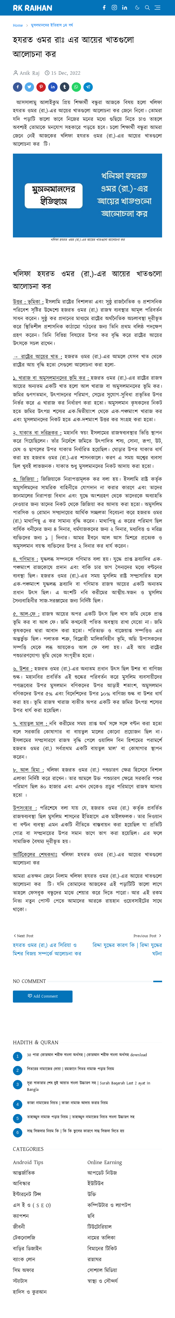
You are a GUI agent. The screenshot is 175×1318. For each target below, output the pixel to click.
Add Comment (43, 996)
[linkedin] (125, 8)
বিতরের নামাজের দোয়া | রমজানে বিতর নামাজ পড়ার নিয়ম (70, 1069)
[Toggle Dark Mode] (137, 7)
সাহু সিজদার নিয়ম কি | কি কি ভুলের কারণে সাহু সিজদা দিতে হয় (75, 1131)
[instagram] (114, 8)
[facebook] (104, 8)
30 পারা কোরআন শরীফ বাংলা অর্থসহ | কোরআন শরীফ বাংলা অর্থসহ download (87, 1055)
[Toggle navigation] (157, 7)
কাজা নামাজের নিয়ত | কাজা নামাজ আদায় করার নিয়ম (67, 1103)
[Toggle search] (147, 7)
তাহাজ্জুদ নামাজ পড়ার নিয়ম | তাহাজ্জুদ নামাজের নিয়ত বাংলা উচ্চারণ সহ (80, 1117)
